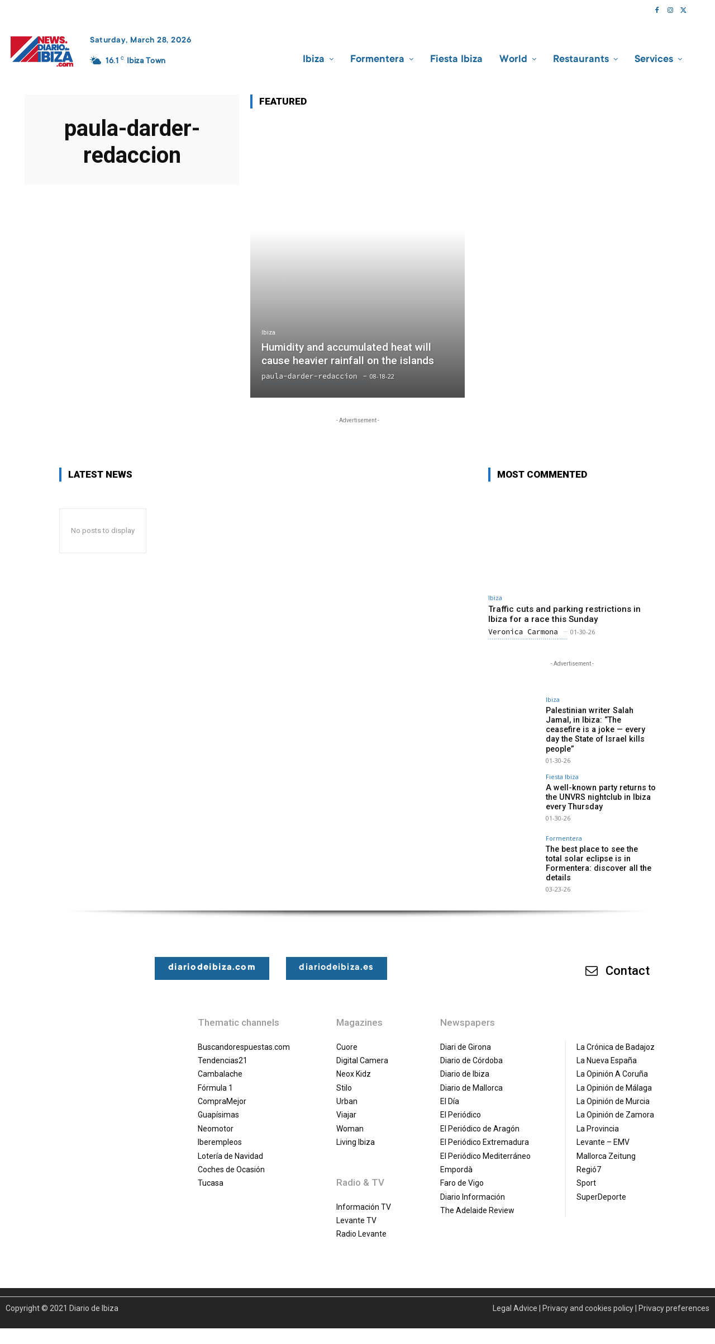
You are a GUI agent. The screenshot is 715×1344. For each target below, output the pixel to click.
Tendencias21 (222, 1049)
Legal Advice (515, 1297)
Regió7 (588, 1158)
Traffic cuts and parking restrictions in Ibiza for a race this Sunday (564, 614)
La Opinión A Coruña (612, 1063)
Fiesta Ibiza (562, 766)
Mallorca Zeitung (606, 1144)
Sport (586, 1172)
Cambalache (220, 1063)
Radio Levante (361, 1223)
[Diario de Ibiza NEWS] (42, 51)
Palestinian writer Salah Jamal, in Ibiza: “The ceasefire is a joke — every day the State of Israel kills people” (601, 724)
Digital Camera (362, 1049)
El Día (449, 1090)
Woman (350, 1117)
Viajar (346, 1104)
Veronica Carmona (523, 631)
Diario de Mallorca (471, 1076)
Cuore (347, 1035)
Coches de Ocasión (231, 1158)
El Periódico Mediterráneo (485, 1144)
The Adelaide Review (477, 1199)
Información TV (363, 1195)
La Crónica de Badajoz (615, 1035)
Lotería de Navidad (230, 1144)
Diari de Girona (465, 1035)
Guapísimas (218, 1104)
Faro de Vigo (462, 1172)
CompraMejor (222, 1090)
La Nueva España (606, 1049)
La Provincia (597, 1117)
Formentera (564, 827)
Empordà (456, 1158)
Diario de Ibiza (464, 1063)
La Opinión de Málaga (614, 1076)
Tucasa (210, 1172)
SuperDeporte (601, 1185)
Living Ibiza (355, 1131)
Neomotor (215, 1117)
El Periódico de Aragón (479, 1117)
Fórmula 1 (215, 1076)
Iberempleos (220, 1131)
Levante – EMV (603, 1131)
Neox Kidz (353, 1063)
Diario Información (472, 1185)
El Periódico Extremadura (484, 1131)
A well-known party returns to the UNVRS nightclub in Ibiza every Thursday (598, 786)
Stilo (344, 1076)
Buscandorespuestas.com (244, 1035)
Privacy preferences (673, 1297)
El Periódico (460, 1104)
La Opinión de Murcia (613, 1090)
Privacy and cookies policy (587, 1297)
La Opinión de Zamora (615, 1104)
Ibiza (268, 333)
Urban (347, 1090)
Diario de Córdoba (471, 1049)
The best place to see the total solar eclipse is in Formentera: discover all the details (599, 852)
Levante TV (356, 1209)
